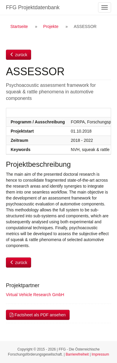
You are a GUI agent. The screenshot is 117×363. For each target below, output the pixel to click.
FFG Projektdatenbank (33, 7)
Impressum (100, 354)
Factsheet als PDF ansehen (38, 314)
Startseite (19, 26)
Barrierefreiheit (77, 354)
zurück (18, 54)
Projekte (50, 26)
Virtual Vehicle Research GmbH (35, 294)
